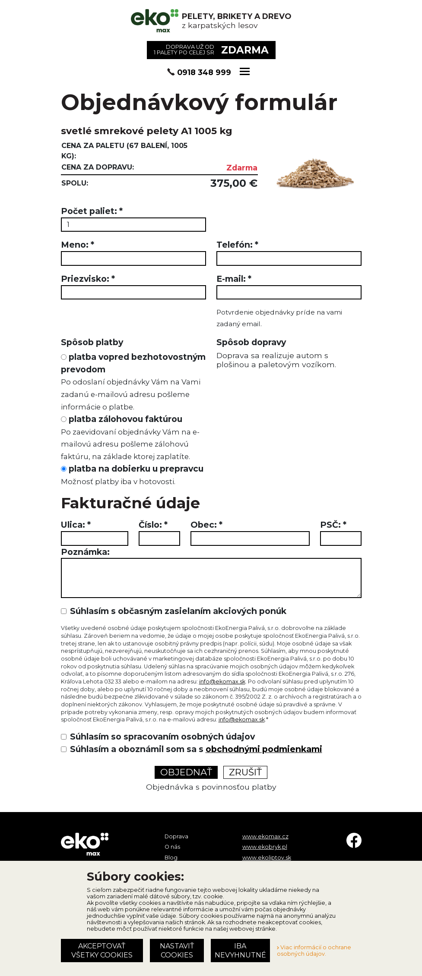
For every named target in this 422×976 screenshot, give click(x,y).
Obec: (206, 524)
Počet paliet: (92, 211)
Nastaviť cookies (177, 950)
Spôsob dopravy (251, 342)
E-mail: (233, 279)
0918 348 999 (204, 72)
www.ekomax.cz (265, 836)
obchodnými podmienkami (264, 749)
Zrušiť (245, 772)
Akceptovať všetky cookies (102, 950)
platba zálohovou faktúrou (130, 437)
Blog (171, 857)
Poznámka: (85, 552)
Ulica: (76, 524)
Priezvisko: (88, 279)
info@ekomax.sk (222, 681)
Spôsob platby (92, 342)
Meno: (77, 244)
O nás (172, 847)
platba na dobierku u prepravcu (132, 474)
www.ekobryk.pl (264, 847)
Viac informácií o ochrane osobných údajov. (314, 950)
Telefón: (237, 244)
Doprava (176, 836)
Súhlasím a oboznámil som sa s (196, 749)
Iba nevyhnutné (240, 950)
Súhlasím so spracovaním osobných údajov (162, 736)
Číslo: (153, 524)
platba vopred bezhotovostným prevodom (133, 381)
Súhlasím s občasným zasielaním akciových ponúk (178, 611)
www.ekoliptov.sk (266, 857)
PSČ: (333, 524)
